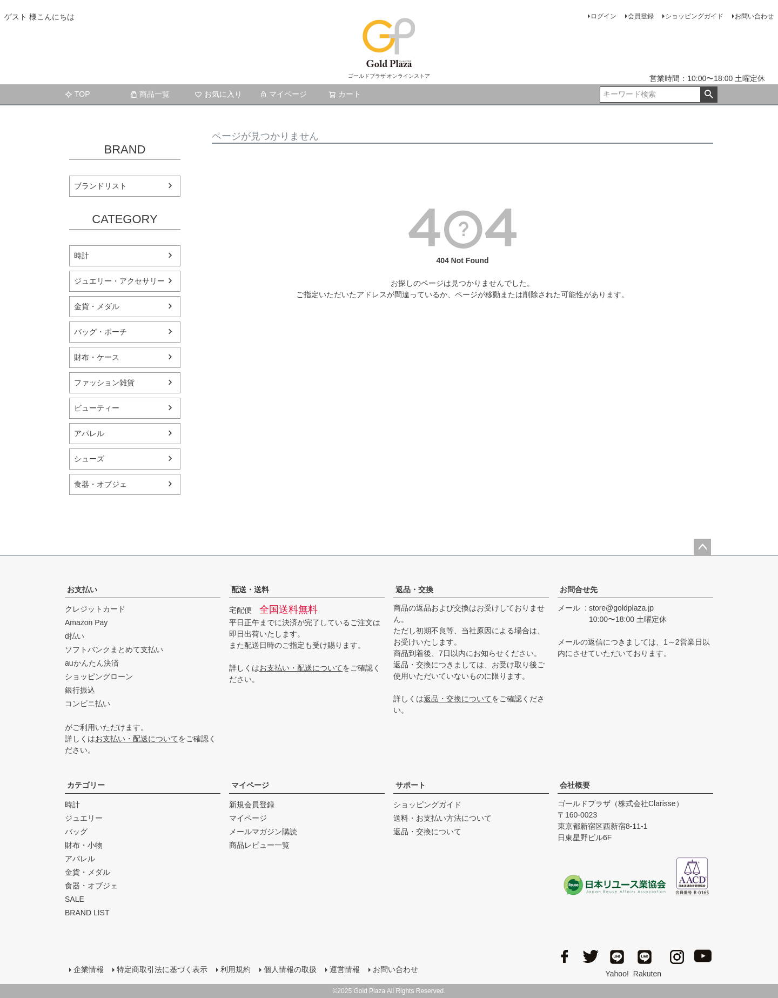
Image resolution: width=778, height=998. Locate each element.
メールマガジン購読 (263, 831)
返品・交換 (414, 589)
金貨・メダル (96, 306)
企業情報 (88, 969)
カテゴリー (86, 785)
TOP (77, 94)
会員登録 (641, 16)
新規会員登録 (251, 804)
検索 (708, 94)
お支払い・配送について (136, 738)
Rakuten (647, 962)
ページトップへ (702, 547)
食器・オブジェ (100, 484)
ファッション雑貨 (104, 382)
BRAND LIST (87, 912)
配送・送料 (250, 589)
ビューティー (96, 408)
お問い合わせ (754, 16)
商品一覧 (150, 94)
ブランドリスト (100, 186)
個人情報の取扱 (290, 969)
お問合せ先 (579, 589)
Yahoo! (617, 962)
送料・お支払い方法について (442, 818)
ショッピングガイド (694, 16)
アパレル (89, 433)
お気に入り (218, 94)
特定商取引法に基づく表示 (162, 969)
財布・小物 (84, 845)
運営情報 (345, 969)
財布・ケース (96, 357)
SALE (74, 899)
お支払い (82, 589)
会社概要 (575, 785)
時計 (81, 255)
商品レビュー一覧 (259, 845)
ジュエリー (84, 818)
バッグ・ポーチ (100, 331)
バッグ (76, 831)
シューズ (89, 458)
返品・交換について (458, 698)
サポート (410, 785)
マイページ (283, 94)
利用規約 (235, 969)
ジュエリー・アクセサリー (119, 281)
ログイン (603, 16)
